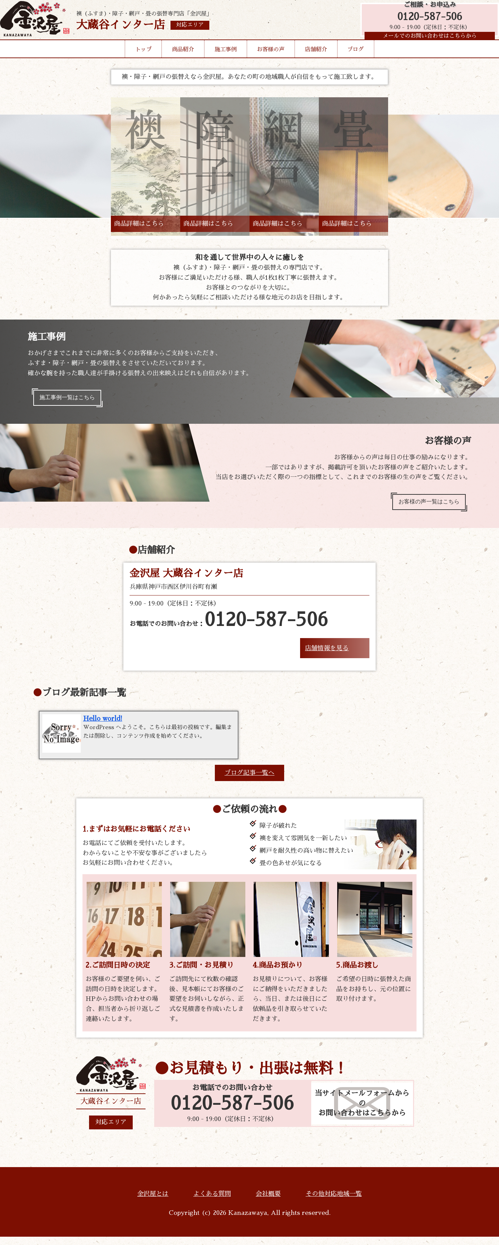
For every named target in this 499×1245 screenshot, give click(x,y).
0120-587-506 (426, 22)
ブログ (355, 60)
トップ (143, 60)
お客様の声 (270, 60)
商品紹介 (183, 60)
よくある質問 (212, 1202)
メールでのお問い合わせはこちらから (426, 43)
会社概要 (268, 1202)
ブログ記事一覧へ (249, 781)
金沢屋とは (152, 1202)
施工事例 (226, 60)
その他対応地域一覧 (334, 1202)
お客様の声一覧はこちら (423, 506)
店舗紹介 (316, 60)
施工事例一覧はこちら (72, 399)
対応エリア (110, 1131)
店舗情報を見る (327, 654)
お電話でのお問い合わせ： (229, 626)
